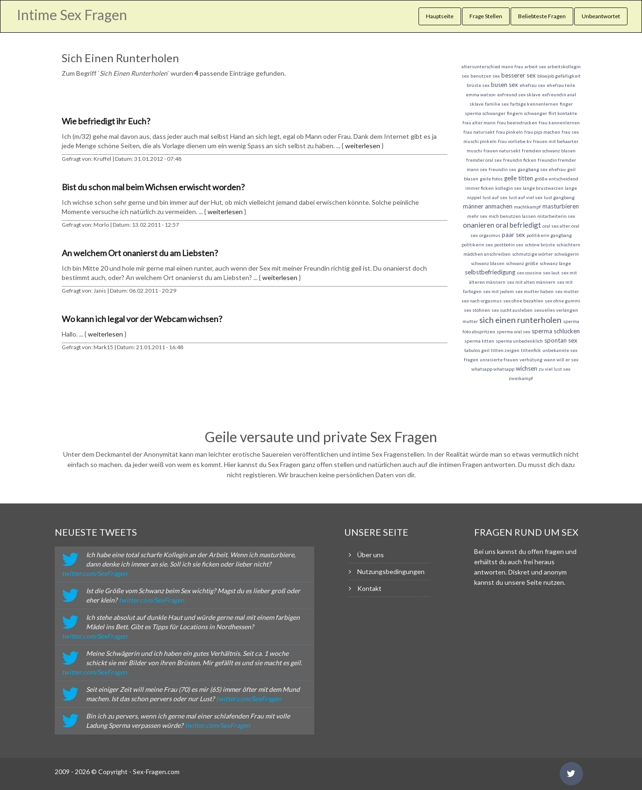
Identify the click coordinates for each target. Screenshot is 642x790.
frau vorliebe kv (515, 141)
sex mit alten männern (531, 282)
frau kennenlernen (559, 122)
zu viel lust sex (554, 369)
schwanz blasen (488, 263)
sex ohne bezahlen (523, 300)
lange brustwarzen (543, 188)
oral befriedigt (518, 225)
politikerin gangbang (549, 235)
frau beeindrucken (517, 122)
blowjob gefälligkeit (559, 76)
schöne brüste (540, 244)
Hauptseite (440, 16)
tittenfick (531, 350)
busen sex (504, 84)
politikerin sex (477, 244)
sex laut (551, 272)
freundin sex (502, 169)
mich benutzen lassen (512, 216)
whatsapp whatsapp (492, 369)
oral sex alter (556, 226)
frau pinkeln (509, 132)
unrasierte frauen (499, 359)
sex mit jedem (498, 291)
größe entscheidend (556, 178)
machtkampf (527, 206)
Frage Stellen (485, 16)
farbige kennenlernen (534, 104)
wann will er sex (561, 359)
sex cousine (529, 272)
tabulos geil (477, 350)
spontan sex (560, 340)
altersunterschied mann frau (492, 66)
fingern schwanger (527, 113)
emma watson (481, 94)
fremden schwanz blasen (549, 150)
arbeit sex (535, 66)
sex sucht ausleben (512, 310)
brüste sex (478, 85)
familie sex (497, 104)
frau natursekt (479, 132)
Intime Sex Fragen (72, 14)
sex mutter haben (534, 291)
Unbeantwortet (601, 16)
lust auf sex (495, 197)
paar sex (513, 234)
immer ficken (479, 188)
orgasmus (489, 235)
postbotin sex (508, 244)
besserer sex (518, 75)
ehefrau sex (532, 85)
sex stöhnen (477, 310)
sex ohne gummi (562, 300)
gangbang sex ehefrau (542, 169)
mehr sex (477, 216)
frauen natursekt (501, 150)
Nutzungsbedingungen (391, 571)
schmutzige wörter (532, 254)
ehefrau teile (561, 85)
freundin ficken (519, 160)
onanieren (478, 225)
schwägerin (566, 254)
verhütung (530, 359)
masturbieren (560, 206)
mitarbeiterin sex (556, 216)
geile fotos (491, 178)
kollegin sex (508, 188)
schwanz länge (555, 263)
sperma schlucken (556, 331)
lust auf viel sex (525, 197)
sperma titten (479, 341)
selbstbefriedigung (490, 272)
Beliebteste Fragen (542, 16)
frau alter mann (479, 122)
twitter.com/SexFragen (94, 573)
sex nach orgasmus (482, 300)
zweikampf (521, 378)
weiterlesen (362, 146)
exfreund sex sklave (519, 94)
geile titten (518, 178)
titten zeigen (505, 350)
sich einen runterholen (520, 320)
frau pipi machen (542, 132)
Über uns (370, 555)
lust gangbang (559, 197)
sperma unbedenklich (519, 341)
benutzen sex (485, 76)
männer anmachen (487, 206)
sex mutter (567, 291)
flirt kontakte (562, 113)
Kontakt (369, 588)
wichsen (526, 368)
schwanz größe (522, 263)
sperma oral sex (513, 331)
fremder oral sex (484, 160)
